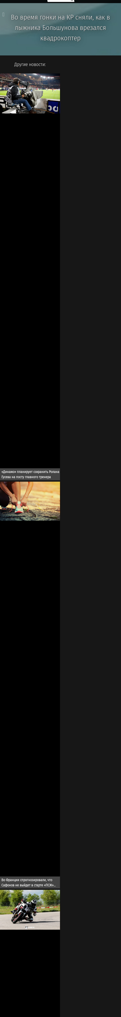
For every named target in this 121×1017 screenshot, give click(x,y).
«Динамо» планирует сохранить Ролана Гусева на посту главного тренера (30, 474)
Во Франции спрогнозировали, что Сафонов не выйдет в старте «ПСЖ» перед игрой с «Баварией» (27, 883)
